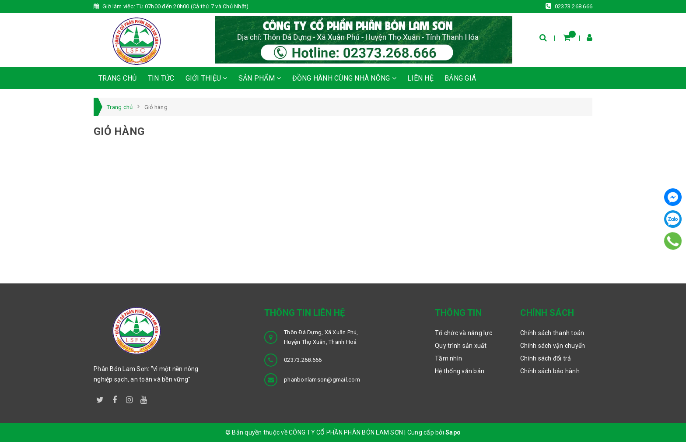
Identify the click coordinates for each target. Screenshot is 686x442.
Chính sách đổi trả (545, 358)
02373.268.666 (569, 6)
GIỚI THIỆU (207, 78)
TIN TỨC (161, 78)
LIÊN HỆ (420, 78)
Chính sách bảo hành (550, 371)
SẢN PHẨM (259, 78)
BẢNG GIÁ (460, 78)
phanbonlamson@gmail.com (322, 379)
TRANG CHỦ (117, 78)
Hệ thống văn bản (459, 371)
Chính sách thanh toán (552, 332)
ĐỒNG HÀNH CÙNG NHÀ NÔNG (344, 78)
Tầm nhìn (448, 358)
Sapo (453, 432)
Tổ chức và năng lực (463, 332)
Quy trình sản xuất (461, 345)
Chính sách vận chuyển (552, 345)
